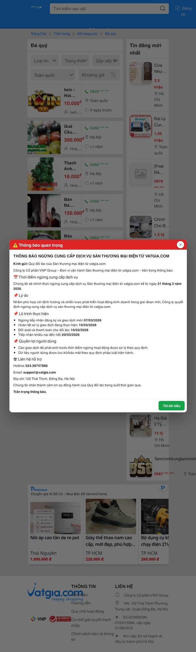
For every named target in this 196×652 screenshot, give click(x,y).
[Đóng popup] (180, 244)
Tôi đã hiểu (171, 405)
